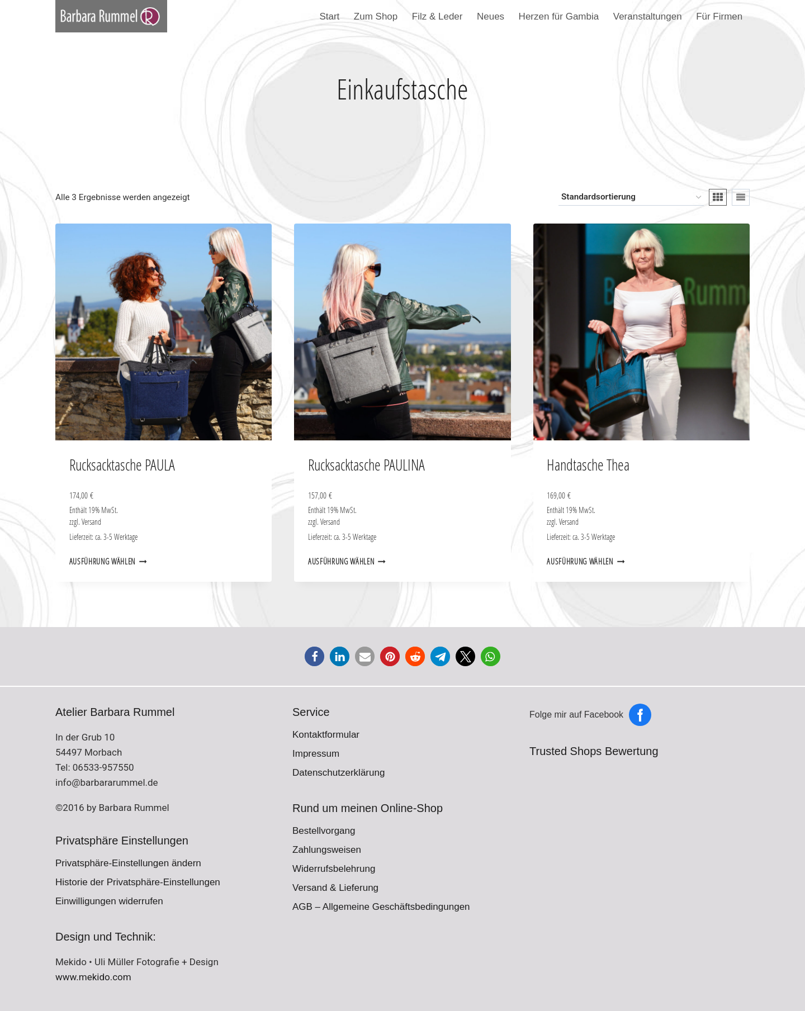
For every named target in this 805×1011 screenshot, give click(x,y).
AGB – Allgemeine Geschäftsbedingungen (381, 906)
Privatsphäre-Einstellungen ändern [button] (128, 863)
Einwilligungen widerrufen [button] (109, 901)
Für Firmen (719, 16)
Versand (91, 522)
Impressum (315, 753)
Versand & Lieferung (335, 887)
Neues (490, 16)
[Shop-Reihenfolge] (631, 197)
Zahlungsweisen (326, 849)
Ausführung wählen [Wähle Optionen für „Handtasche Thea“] (585, 562)
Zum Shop (375, 16)
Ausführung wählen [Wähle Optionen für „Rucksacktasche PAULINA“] (347, 562)
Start (329, 16)
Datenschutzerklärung (338, 772)
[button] (314, 656)
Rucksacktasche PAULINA (366, 464)
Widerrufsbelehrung (333, 868)
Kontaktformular (325, 734)
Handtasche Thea (588, 464)
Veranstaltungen (647, 16)
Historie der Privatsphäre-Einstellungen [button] (137, 882)
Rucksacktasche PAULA (122, 464)
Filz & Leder (437, 16)
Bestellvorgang (323, 830)
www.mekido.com (93, 976)
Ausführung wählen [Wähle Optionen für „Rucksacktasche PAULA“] (108, 562)
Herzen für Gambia (559, 16)
